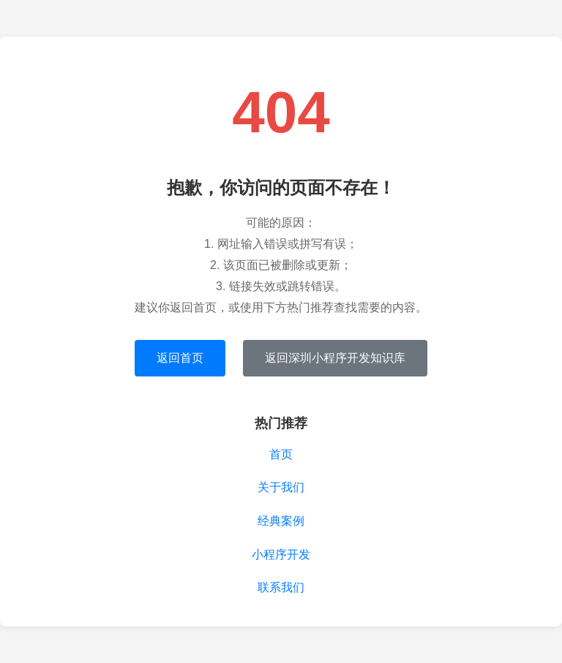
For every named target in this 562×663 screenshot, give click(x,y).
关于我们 (281, 487)
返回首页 (180, 358)
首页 (281, 454)
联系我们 (281, 587)
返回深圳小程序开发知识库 (335, 358)
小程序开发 (281, 554)
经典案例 (281, 521)
